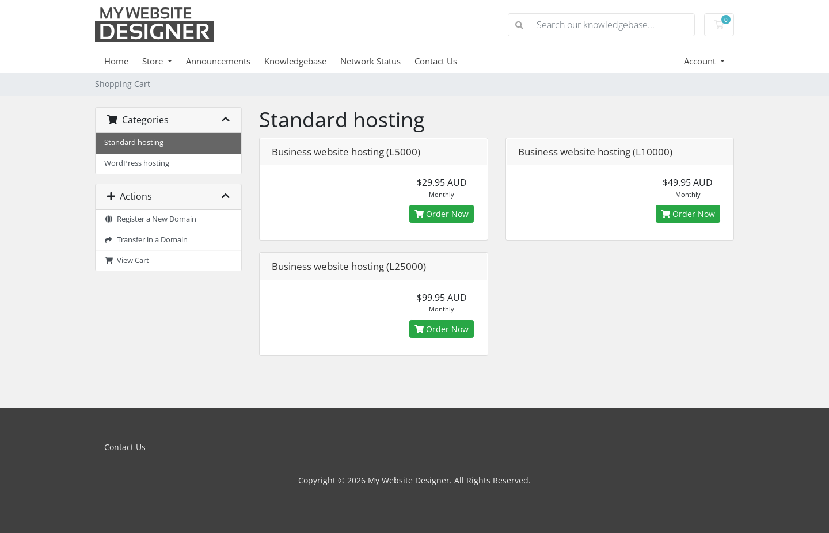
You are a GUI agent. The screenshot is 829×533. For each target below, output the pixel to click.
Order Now (441, 213)
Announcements (218, 61)
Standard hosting (133, 142)
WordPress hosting (136, 163)
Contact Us (435, 61)
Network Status (370, 61)
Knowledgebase (295, 61)
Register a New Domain (150, 219)
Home (116, 61)
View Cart (126, 260)
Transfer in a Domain (146, 240)
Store (153, 61)
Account (701, 61)
